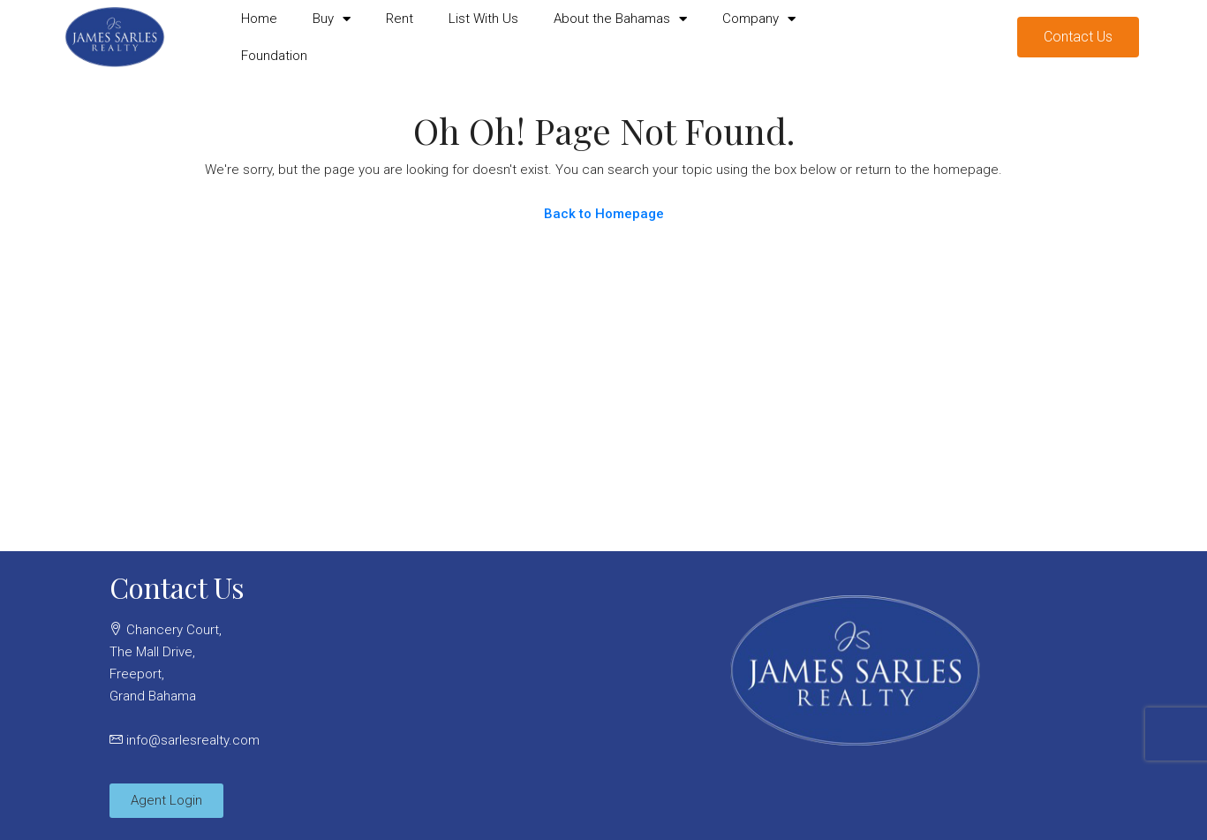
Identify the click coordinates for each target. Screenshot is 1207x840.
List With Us (483, 18)
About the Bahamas (620, 19)
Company (759, 19)
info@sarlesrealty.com (193, 740)
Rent (399, 18)
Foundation (274, 56)
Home (259, 18)
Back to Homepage (604, 214)
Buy (332, 19)
